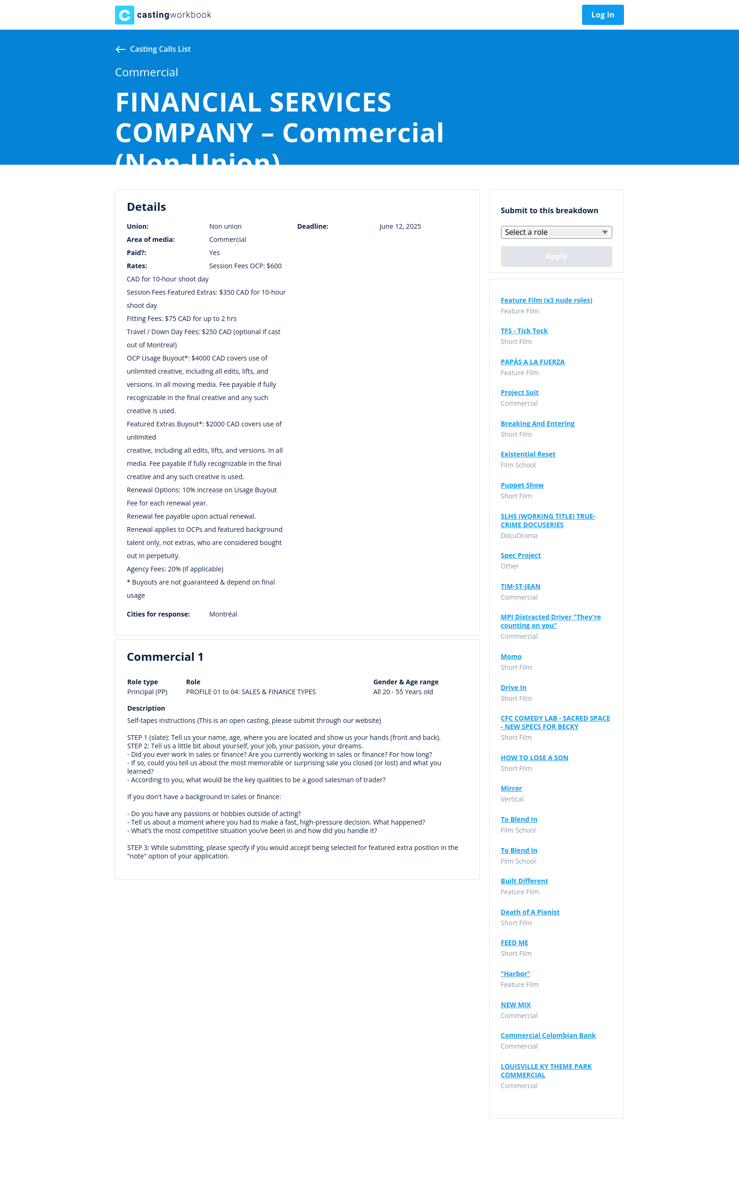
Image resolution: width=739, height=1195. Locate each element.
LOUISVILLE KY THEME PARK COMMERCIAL (546, 1070)
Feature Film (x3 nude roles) (547, 300)
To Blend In (519, 819)
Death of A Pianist (530, 912)
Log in (603, 14)
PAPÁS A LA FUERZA (533, 362)
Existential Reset (528, 454)
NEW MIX (516, 1005)
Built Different (525, 881)
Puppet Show (522, 485)
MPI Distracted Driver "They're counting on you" (551, 621)
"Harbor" (516, 974)
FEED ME (514, 942)
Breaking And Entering (538, 423)
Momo (511, 656)
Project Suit (520, 392)
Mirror (511, 788)
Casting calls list (160, 49)
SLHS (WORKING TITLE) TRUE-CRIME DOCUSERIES (548, 520)
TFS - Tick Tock (524, 331)
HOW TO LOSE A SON (535, 758)
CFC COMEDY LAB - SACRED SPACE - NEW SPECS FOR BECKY (555, 722)
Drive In (514, 687)
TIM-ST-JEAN (521, 586)
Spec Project (521, 555)
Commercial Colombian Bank (548, 1035)
